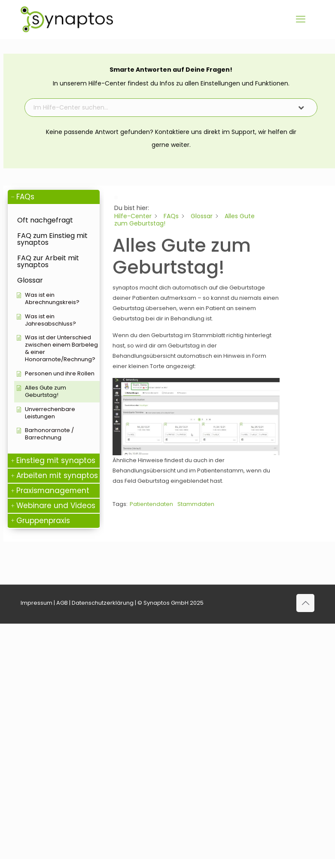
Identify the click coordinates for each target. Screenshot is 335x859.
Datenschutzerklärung (103, 603)
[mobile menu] (300, 19)
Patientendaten (151, 504)
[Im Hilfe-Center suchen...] (157, 107)
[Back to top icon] (305, 603)
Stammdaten (195, 504)
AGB (62, 603)
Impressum (36, 603)
